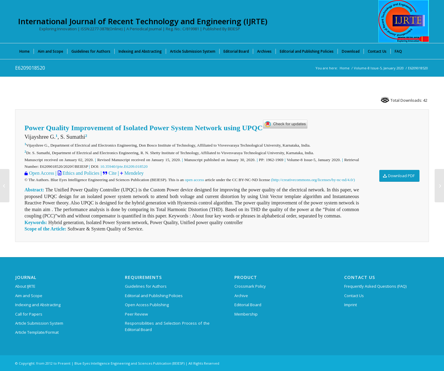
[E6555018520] (439, 185)
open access (194, 179)
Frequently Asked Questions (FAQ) (375, 286)
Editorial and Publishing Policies (154, 295)
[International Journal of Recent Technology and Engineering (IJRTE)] (403, 21)
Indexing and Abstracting (37, 304)
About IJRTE (25, 286)
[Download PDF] (399, 176)
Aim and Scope (28, 295)
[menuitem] (24, 51)
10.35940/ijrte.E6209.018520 (124, 166)
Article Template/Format (37, 332)
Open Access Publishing (147, 304)
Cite (113, 173)
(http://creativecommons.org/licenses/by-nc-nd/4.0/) (313, 179)
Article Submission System (39, 323)
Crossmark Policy (250, 286)
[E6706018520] (4, 185)
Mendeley (133, 173)
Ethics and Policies (80, 173)
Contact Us (354, 295)
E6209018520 (30, 68)
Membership (246, 314)
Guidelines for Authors (146, 286)
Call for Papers (28, 314)
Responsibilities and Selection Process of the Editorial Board (167, 326)
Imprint (350, 304)
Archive (241, 295)
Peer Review (136, 314)
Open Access (41, 173)
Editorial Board (247, 304)
